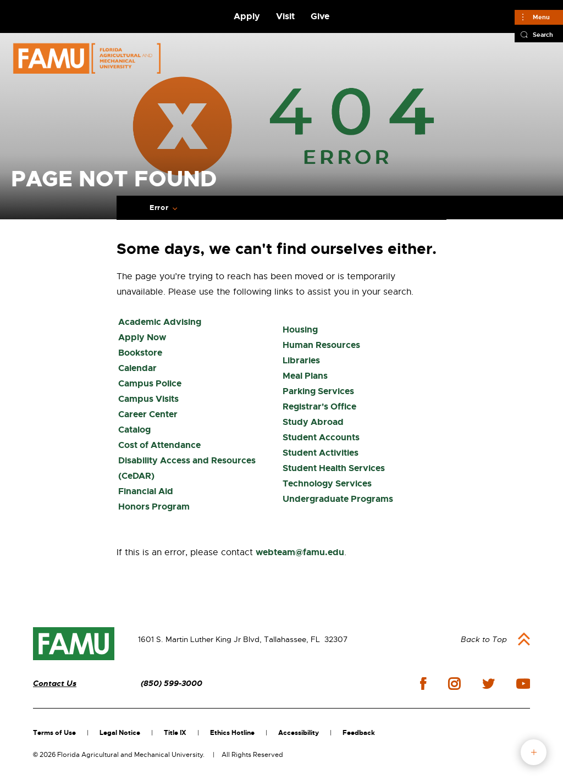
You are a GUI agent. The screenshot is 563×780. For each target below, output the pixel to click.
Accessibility (298, 732)
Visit (285, 16)
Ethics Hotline (232, 732)
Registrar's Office (319, 406)
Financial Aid (145, 491)
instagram (454, 684)
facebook (423, 683)
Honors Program (154, 506)
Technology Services (327, 483)
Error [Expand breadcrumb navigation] (159, 207)
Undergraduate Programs (338, 499)
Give (320, 16)
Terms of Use (54, 732)
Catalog (134, 429)
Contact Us (54, 683)
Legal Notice (120, 732)
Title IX (175, 732)
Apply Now (142, 337)
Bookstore (140, 352)
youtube (523, 684)
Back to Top (484, 639)
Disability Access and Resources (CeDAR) (187, 468)
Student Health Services (334, 468)
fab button (534, 752)
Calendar (137, 368)
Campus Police (149, 383)
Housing (300, 329)
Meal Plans (305, 375)
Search (543, 34)
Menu (541, 17)
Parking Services (318, 391)
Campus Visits (148, 399)
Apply (247, 16)
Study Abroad (313, 422)
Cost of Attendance (159, 445)
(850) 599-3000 (171, 683)
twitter (488, 684)
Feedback (359, 732)
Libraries (301, 360)
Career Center (148, 414)
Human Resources (321, 345)
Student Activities (320, 452)
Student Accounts (321, 437)
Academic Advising (159, 322)
